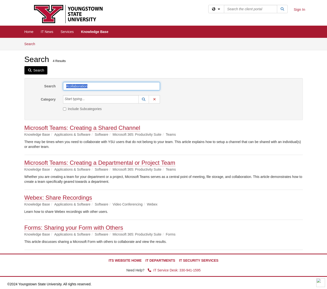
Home (28, 32)
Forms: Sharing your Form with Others (73, 227)
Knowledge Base (94, 32)
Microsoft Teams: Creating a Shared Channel (82, 127)
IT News (47, 32)
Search (31, 43)
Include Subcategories (82, 109)
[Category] (87, 99)
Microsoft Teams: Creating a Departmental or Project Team (99, 162)
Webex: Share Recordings (58, 197)
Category (48, 99)
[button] (143, 99)
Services (67, 32)
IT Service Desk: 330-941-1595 (174, 270)
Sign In (299, 9)
